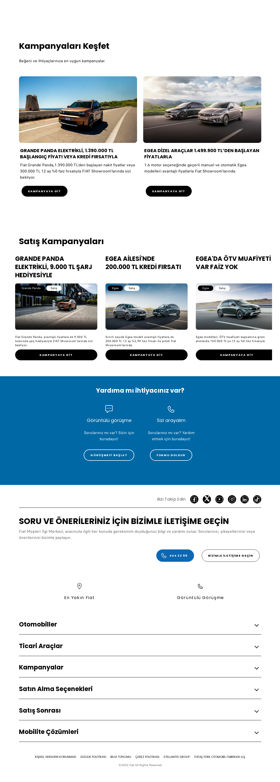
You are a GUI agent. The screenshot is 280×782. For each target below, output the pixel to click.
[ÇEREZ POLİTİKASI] (147, 757)
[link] (56, 354)
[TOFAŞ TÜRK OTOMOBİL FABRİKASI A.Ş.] (219, 757)
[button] (138, 624)
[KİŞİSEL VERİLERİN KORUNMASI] (55, 757)
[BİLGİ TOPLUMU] (120, 757)
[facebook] (194, 499)
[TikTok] (257, 499)
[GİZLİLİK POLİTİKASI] (93, 757)
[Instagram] (232, 499)
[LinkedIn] (244, 499)
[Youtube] (219, 499)
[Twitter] (207, 499)
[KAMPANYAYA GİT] (44, 191)
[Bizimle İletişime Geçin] (231, 555)
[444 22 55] (175, 555)
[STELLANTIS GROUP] (176, 757)
